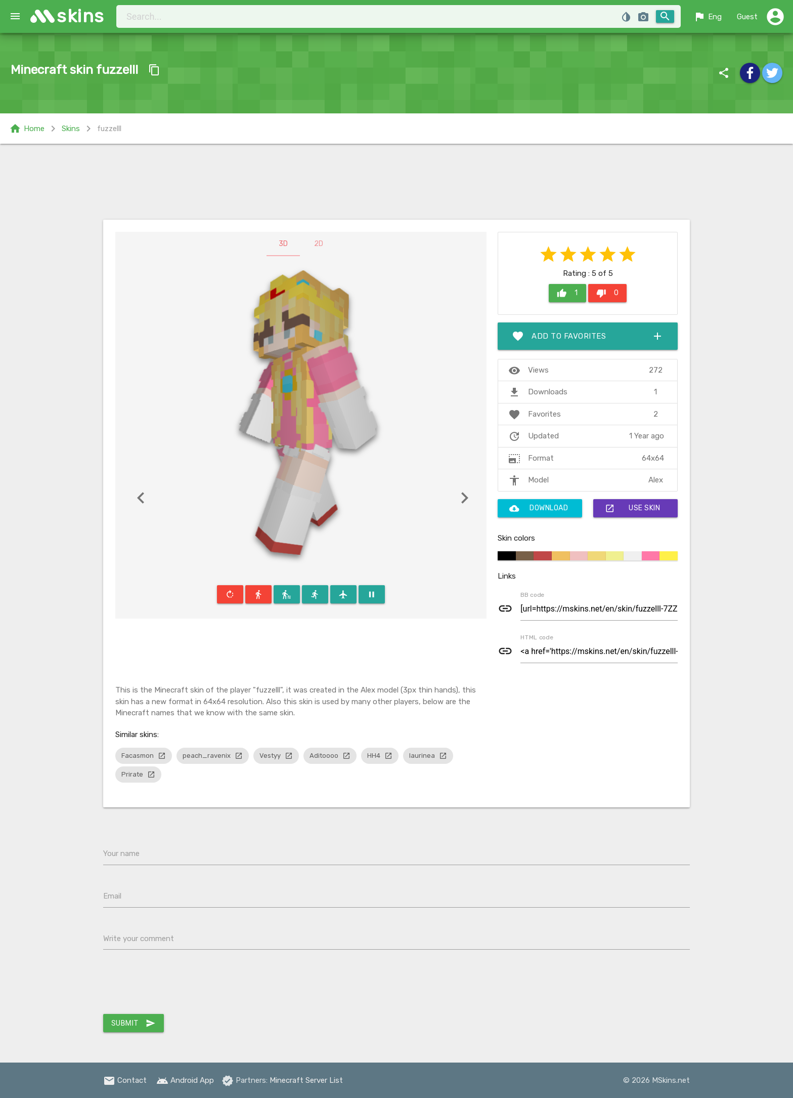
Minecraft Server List (306, 1080)
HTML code (536, 636)
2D (318, 243)
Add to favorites (588, 336)
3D (283, 243)
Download (538, 508)
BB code (532, 594)
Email (112, 896)
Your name (121, 853)
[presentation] (180, 984)
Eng (707, 17)
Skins (71, 128)
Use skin (632, 508)
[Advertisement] (396, 182)
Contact (125, 1080)
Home (27, 129)
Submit (133, 1023)
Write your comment (138, 938)
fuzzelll (109, 128)
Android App (185, 1080)
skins (81, 16)
